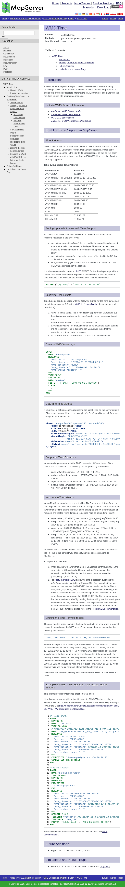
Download (103, 7)
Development (9, 57)
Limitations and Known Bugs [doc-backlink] (66, 860)
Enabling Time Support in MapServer (76, 62)
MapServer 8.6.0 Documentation (25, 18)
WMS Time (82, 18)
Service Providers (103, 3)
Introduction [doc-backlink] (54, 80)
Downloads (8, 60)
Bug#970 (105, 866)
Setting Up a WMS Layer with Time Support (18, 108)
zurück (105, 18)
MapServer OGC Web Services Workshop (71, 121)
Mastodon (89, 7)
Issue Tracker (82, 3)
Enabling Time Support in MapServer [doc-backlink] (72, 130)
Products (66, 3)
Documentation (10, 63)
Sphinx (108, 884)
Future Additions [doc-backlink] (57, 844)
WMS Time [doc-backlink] (56, 28)
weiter (113, 18)
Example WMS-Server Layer (19, 123)
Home (55, 3)
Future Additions (66, 66)
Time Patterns (16, 102)
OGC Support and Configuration (58, 18)
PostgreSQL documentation (105, 609)
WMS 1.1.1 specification (62, 117)
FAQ (118, 3)
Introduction (64, 59)
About (6, 48)
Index (120, 18)
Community (8, 54)
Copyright (15, 884)
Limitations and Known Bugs (72, 69)
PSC (5, 69)
